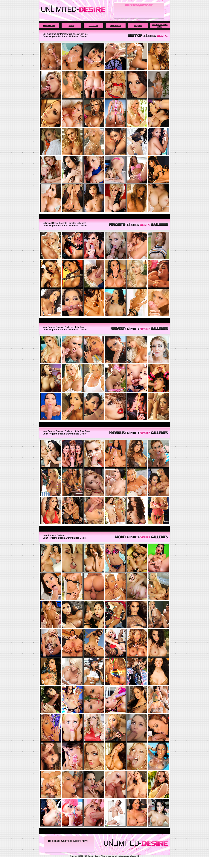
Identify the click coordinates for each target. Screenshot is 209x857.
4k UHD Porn (93, 26)
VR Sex (71, 26)
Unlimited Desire (94, 856)
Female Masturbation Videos (160, 26)
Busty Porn (138, 26)
